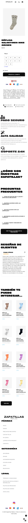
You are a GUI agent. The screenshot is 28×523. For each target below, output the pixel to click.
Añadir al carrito (14, 74)
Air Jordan (6, 453)
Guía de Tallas (7, 434)
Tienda (5, 428)
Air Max (5, 456)
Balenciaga (6, 468)
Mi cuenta (6, 437)
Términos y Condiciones (10, 478)
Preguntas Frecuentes (9, 431)
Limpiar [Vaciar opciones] (6, 66)
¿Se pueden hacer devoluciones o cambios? (13, 217)
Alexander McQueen (9, 459)
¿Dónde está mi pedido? (9, 440)
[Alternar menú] (15, 2)
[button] (19, 2)
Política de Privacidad (9, 485)
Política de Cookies (8, 488)
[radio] (6, 57)
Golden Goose (7, 462)
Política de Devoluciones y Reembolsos (11, 482)
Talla (6, 53)
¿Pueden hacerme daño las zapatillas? (11, 204)
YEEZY (4, 465)
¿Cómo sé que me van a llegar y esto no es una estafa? (12, 197)
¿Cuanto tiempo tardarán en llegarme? (11, 223)
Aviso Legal (6, 491)
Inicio (4, 425)
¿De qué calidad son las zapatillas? (10, 210)
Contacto (6, 443)
